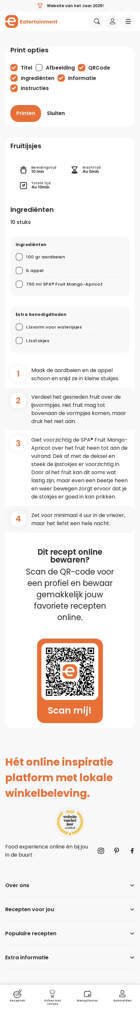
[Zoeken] (97, 21)
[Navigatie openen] (128, 21)
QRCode (99, 67)
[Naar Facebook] (132, 851)
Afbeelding (60, 67)
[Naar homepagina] (31, 21)
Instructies (35, 88)
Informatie (82, 78)
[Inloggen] (112, 21)
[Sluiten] (56, 113)
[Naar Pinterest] (116, 851)
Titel (26, 67)
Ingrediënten (37, 78)
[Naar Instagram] (101, 851)
